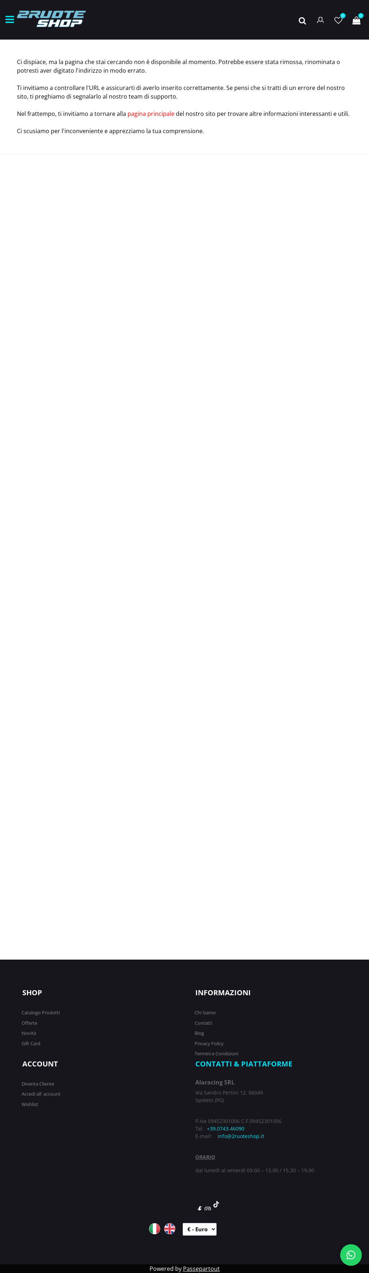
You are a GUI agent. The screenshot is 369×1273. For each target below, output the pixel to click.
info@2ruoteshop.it (241, 1136)
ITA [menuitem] (154, 1229)
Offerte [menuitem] (29, 1023)
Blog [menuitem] (199, 1033)
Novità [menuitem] (29, 1033)
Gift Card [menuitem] (31, 1043)
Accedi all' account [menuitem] (41, 1094)
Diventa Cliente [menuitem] (38, 1084)
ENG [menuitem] (169, 1229)
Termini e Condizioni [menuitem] (216, 1053)
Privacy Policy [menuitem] (209, 1043)
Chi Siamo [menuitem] (205, 1012)
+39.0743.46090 (225, 1128)
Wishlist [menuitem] (30, 1104)
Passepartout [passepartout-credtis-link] (201, 1269)
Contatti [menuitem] (203, 1023)
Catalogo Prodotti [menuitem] (41, 1012)
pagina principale (151, 114)
